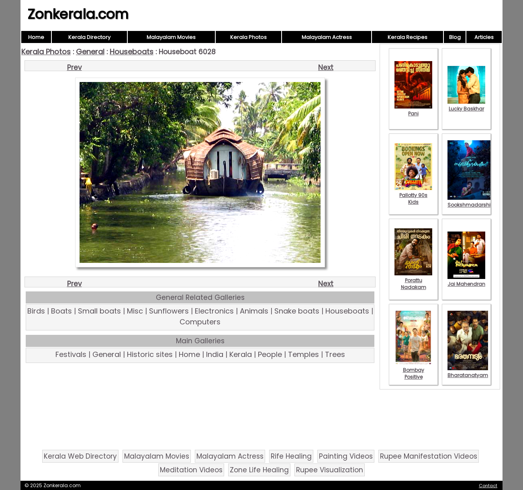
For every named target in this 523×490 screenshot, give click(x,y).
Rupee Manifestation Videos (428, 456)
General (90, 52)
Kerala (240, 354)
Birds (36, 311)
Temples (303, 354)
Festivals (70, 354)
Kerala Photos (248, 37)
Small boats (99, 311)
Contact (488, 485)
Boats (61, 311)
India (214, 354)
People (270, 354)
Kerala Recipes (407, 37)
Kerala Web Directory (80, 456)
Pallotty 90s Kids (413, 195)
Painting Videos (346, 456)
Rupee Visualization (329, 470)
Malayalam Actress (327, 37)
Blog (455, 37)
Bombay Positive (413, 370)
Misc (135, 311)
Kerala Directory (89, 37)
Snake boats (296, 311)
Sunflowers (169, 311)
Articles (484, 37)
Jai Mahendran (466, 280)
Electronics (214, 311)
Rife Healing (291, 456)
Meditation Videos (191, 470)
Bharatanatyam (467, 372)
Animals (254, 311)
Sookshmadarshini (471, 201)
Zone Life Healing (259, 470)
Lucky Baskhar (466, 105)
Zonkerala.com (78, 14)
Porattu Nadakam (413, 280)
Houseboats (131, 52)
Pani (413, 110)
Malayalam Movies (171, 37)
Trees (335, 354)
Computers (200, 322)
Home (36, 37)
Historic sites (150, 354)
